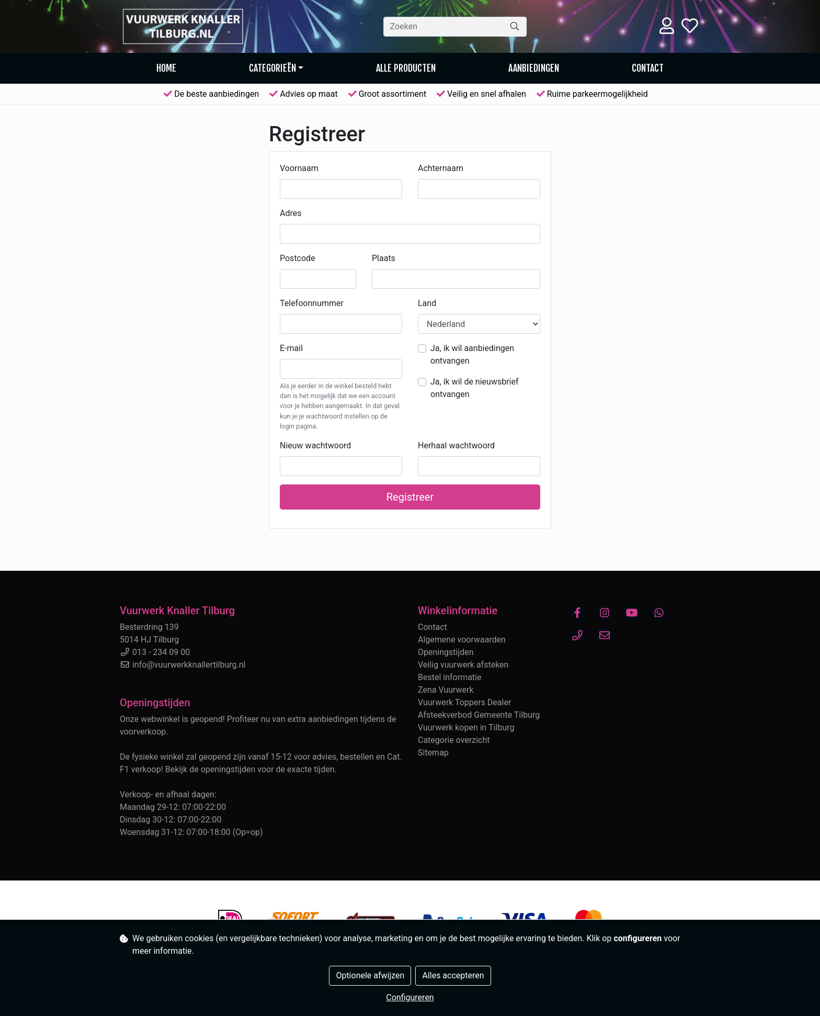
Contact (648, 68)
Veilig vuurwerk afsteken (463, 665)
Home (166, 68)
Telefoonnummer (312, 303)
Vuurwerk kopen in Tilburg (466, 727)
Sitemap (433, 753)
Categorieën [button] (272, 68)
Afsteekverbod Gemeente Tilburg (479, 715)
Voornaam (299, 168)
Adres (290, 213)
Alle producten (406, 68)
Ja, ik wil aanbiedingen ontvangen (472, 354)
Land (427, 303)
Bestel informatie (449, 677)
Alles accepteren (453, 975)
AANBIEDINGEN (533, 68)
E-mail (291, 348)
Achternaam (440, 168)
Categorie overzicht (454, 740)
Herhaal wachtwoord (456, 445)
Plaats (383, 258)
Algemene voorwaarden (462, 640)
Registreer (410, 497)
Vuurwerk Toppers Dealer (464, 702)
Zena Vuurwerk (446, 690)
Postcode (297, 258)
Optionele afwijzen (370, 975)
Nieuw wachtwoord (315, 445)
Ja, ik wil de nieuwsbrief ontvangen (474, 388)
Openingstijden (446, 652)
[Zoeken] (443, 27)
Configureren (410, 997)
